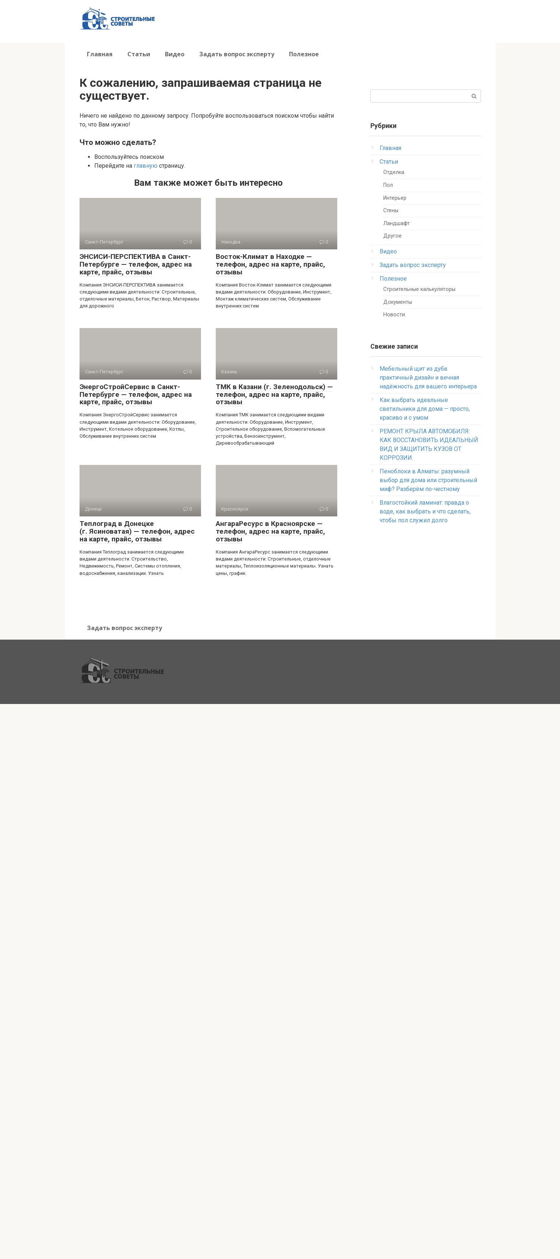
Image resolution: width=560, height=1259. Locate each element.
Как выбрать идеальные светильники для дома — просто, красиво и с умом (425, 408)
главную (146, 165)
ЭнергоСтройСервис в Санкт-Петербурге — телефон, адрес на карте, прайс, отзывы (136, 394)
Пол (388, 185)
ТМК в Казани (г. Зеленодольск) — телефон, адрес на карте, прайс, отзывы (274, 394)
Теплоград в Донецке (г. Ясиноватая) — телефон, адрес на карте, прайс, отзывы (137, 531)
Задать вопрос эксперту (236, 54)
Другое (392, 236)
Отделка (393, 172)
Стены (390, 210)
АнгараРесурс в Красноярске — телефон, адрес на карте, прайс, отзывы (270, 531)
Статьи (138, 54)
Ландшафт (396, 223)
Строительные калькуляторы (419, 289)
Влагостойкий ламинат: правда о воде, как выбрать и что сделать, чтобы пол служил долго (425, 511)
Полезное (304, 54)
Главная (100, 54)
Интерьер (394, 198)
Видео (174, 54)
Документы (397, 302)
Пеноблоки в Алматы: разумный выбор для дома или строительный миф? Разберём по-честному (428, 480)
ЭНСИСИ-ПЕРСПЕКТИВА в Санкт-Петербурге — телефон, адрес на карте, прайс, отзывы (136, 264)
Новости (394, 315)
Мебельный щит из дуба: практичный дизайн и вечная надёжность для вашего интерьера (428, 377)
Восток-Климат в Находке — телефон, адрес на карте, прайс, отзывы (270, 264)
